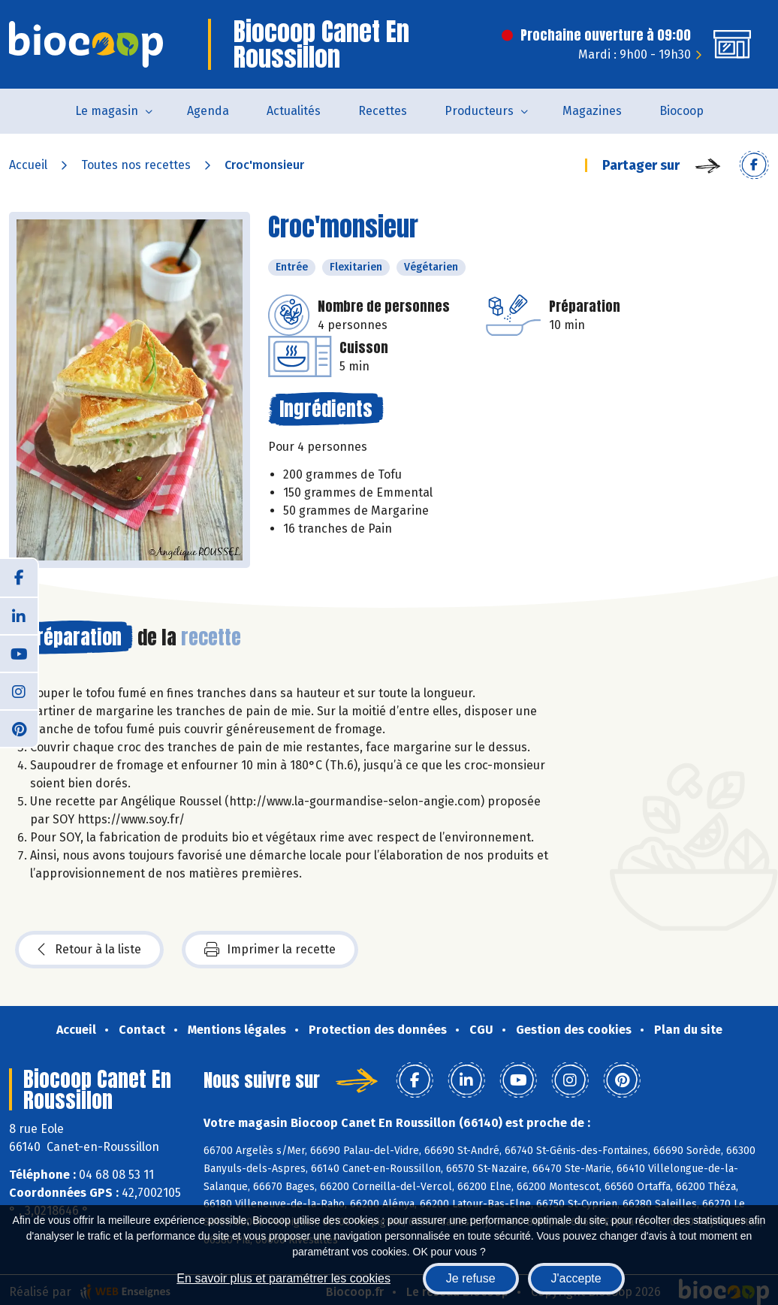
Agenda (208, 111)
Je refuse (471, 1278)
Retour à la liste (89, 949)
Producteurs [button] (479, 111)
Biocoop (681, 111)
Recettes (382, 111)
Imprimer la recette (270, 949)
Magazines (592, 111)
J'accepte (576, 1278)
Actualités (294, 111)
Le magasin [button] (106, 111)
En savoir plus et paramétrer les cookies (283, 1278)
